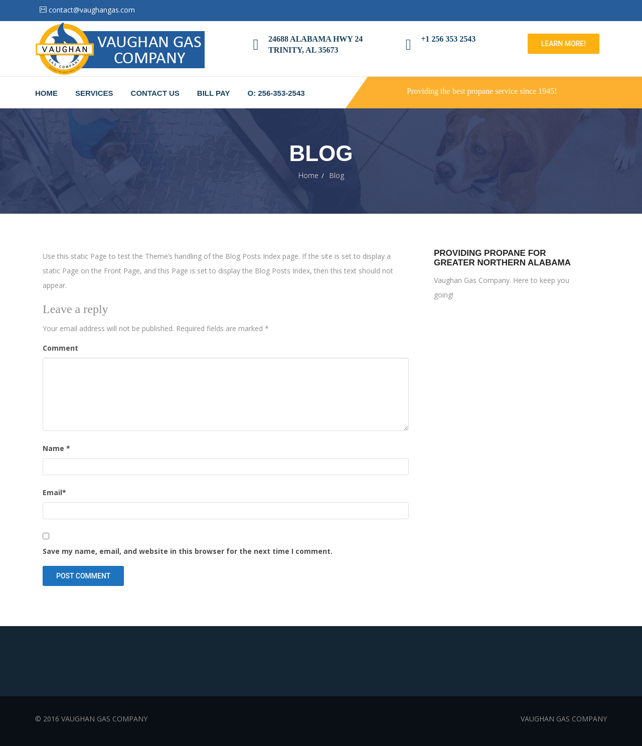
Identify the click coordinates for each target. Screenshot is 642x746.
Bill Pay (213, 93)
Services (94, 93)
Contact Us (155, 93)
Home (46, 93)
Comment (60, 348)
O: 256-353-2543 (275, 93)
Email (54, 492)
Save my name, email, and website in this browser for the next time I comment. (188, 551)
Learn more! (563, 44)
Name (56, 448)
